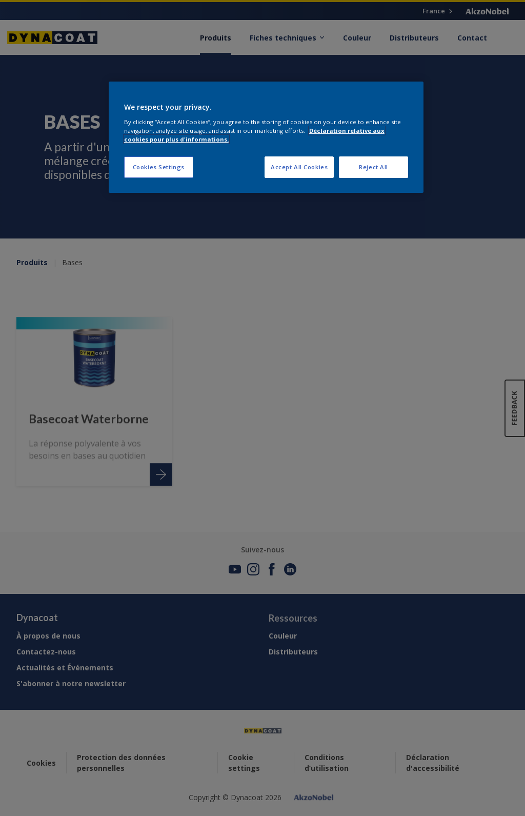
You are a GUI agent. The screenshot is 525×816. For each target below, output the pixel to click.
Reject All (373, 167)
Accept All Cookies (299, 167)
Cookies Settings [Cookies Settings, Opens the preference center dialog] (159, 167)
